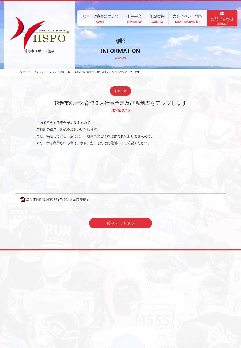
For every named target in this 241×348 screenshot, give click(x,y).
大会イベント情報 (164, 320)
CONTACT (63, 331)
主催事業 (122, 320)
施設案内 (140, 320)
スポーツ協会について (95, 320)
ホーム (71, 320)
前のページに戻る (120, 223)
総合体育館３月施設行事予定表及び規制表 (58, 199)
